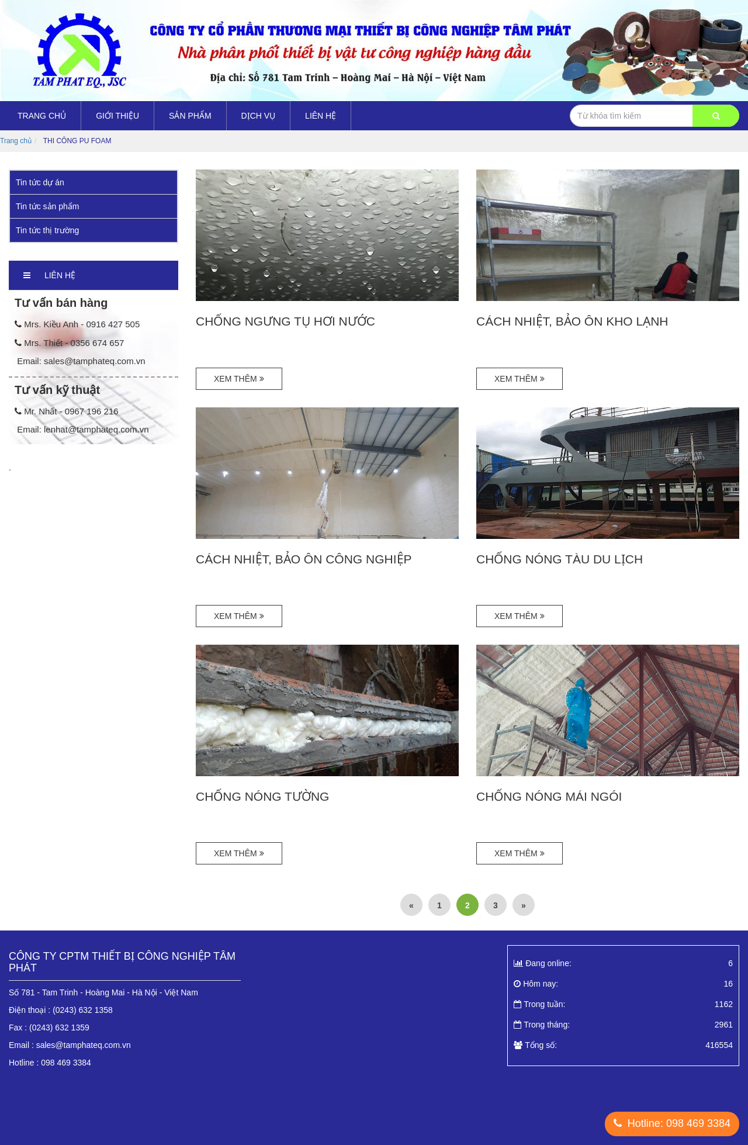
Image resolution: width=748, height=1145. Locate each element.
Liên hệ (320, 115)
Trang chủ (42, 115)
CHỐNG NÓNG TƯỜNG (262, 796)
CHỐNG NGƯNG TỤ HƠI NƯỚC (285, 321)
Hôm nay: (623, 984)
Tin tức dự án (40, 182)
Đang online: (623, 963)
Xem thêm (239, 378)
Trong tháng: (623, 1024)
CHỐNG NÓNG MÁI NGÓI (549, 796)
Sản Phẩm (190, 115)
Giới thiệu (117, 115)
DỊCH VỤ (258, 115)
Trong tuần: (623, 1004)
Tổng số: (623, 1045)
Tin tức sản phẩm (47, 206)
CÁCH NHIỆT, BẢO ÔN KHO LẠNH (572, 321)
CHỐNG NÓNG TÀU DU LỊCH (559, 559)
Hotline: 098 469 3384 (672, 1123)
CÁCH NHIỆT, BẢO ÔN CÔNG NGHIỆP (304, 559)
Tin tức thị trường (47, 230)
